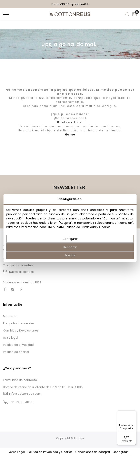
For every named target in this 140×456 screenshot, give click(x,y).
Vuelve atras (69, 122)
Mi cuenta (10, 316)
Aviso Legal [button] (17, 452)
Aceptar (70, 255)
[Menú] (133, 412)
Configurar (70, 239)
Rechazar (70, 247)
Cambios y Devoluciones (20, 330)
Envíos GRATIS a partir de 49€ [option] (70, 4)
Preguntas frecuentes (18, 323)
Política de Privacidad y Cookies (87, 227)
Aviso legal (10, 338)
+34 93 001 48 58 (21, 402)
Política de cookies (16, 352)
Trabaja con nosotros (18, 265)
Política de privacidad (18, 345)
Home (70, 134)
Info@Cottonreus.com (25, 394)
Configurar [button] (120, 452)
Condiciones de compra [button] (92, 452)
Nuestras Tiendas (21, 272)
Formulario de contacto (20, 380)
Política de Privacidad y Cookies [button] (50, 452)
